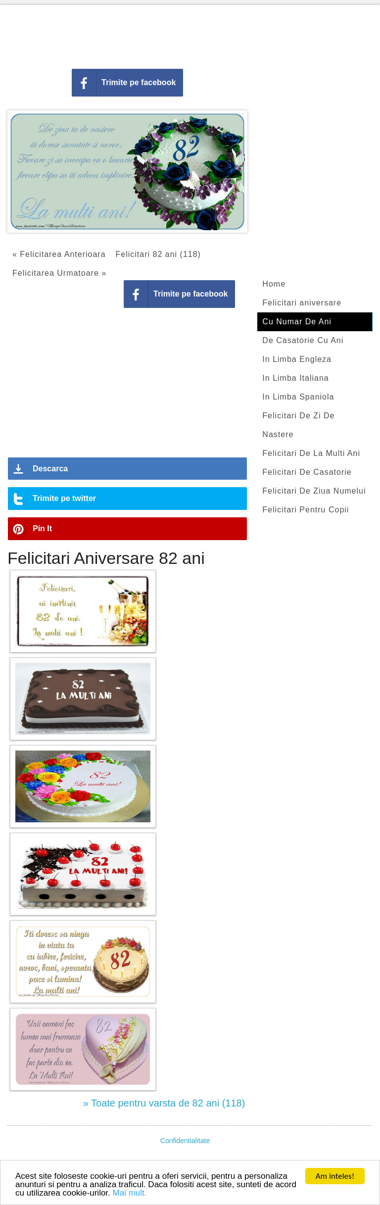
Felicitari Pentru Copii (305, 509)
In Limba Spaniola (298, 397)
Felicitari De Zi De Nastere (298, 425)
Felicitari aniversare (301, 303)
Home (273, 284)
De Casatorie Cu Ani (302, 340)
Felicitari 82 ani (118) (158, 254)
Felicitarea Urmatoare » (59, 273)
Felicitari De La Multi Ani (311, 453)
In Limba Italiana (295, 378)
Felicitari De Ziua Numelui (314, 491)
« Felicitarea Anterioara (59, 254)
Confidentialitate (185, 1141)
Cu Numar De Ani (297, 321)
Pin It (42, 528)
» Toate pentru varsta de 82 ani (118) (164, 1103)
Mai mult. (130, 1193)
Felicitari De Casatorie (306, 472)
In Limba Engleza (297, 359)
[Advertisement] (190, 34)
